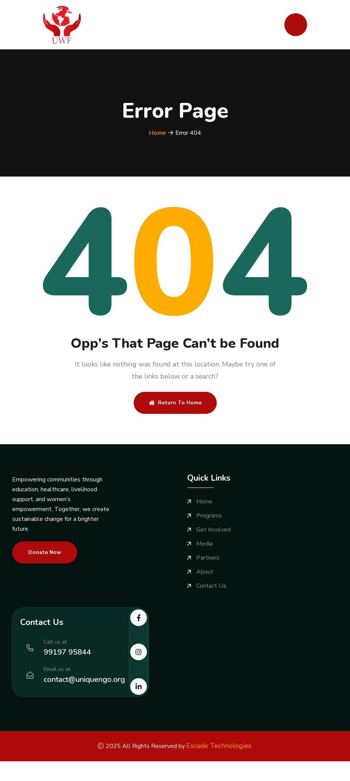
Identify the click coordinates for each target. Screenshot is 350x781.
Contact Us (211, 586)
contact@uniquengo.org (84, 679)
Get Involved (213, 530)
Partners (207, 558)
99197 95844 (67, 652)
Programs (209, 516)
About (204, 572)
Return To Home (175, 402)
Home (157, 133)
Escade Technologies (218, 745)
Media (204, 544)
